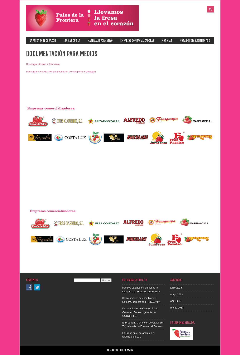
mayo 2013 (176, 294)
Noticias (167, 40)
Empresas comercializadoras (137, 40)
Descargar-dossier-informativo (43, 64)
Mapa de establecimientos (195, 40)
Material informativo (100, 40)
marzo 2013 (177, 307)
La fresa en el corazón (43, 40)
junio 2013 (176, 287)
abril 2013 (175, 300)
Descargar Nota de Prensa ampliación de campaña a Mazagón (61, 71)
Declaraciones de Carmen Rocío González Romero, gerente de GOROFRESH (140, 312)
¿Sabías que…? (72, 40)
